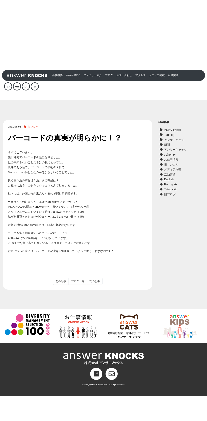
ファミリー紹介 (92, 100)
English (169, 204)
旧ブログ (33, 151)
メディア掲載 (157, 100)
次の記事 (94, 306)
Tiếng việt (170, 214)
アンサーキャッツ (175, 174)
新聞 (167, 169)
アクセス (140, 100)
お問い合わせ (124, 100)
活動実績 (173, 100)
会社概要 (57, 100)
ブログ (109, 100)
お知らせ (169, 179)
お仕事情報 (171, 184)
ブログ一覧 (77, 306)
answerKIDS (73, 100)
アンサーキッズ (174, 164)
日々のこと (171, 189)
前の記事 (61, 306)
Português (170, 209)
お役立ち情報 (172, 154)
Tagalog (169, 159)
